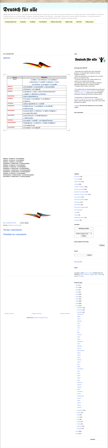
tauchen (79, 384)
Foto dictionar (43, 22)
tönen (78, 371)
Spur (78, 364)
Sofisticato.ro (77, 99)
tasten (78, 389)
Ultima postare (90, 22)
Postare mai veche (65, 313)
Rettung (79, 359)
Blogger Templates (79, 276)
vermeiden (80, 391)
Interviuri (79, 22)
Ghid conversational (79, 199)
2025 (77, 287)
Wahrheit (79, 346)
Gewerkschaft (80, 350)
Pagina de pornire (36, 313)
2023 (77, 292)
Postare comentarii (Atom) (41, 317)
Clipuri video (68, 22)
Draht (78, 373)
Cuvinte (76, 184)
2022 (77, 294)
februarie (79, 426)
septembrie (80, 410)
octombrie (80, 312)
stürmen (79, 407)
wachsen (79, 321)
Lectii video (77, 210)
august (79, 412)
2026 (77, 285)
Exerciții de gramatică (79, 192)
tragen (78, 366)
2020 (77, 299)
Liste (75, 212)
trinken (79, 339)
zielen (78, 400)
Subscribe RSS (78, 261)
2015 (77, 433)
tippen (78, 375)
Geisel (78, 318)
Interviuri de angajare (79, 207)
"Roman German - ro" (80, 92)
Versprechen (80, 314)
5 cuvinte (76, 179)
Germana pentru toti (10, 22)
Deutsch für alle (20, 10)
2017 (77, 305)
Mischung (79, 382)
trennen (79, 348)
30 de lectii (77, 176)
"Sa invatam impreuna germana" (88, 91)
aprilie (79, 421)
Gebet (78, 377)
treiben (79, 353)
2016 (77, 431)
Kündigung (80, 341)
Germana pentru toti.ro (89, 99)
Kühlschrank (80, 396)
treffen (78, 357)
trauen (78, 362)
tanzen (79, 393)
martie (79, 424)
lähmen (79, 405)
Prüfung (76, 215)
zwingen (79, 387)
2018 (77, 303)
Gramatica (23, 22)
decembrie (80, 307)
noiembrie (80, 310)
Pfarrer (79, 355)
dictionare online (84, 228)
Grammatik (77, 204)
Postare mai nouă (9, 313)
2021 (77, 296)
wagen (79, 316)
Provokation (80, 368)
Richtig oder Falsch (79, 217)
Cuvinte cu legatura (79, 186)
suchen (79, 398)
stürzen (79, 403)
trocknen (79, 334)
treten (78, 343)
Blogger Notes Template (96, 274)
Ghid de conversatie (56, 22)
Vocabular (32, 22)
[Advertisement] (54, 38)
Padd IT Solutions (84, 274)
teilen (78, 380)
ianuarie (79, 428)
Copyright (76, 105)
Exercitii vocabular (79, 189)
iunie (78, 417)
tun (78, 330)
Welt (78, 332)
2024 (77, 289)
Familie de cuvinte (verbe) (15, 225)
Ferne (78, 328)
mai (78, 419)
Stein (78, 323)
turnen (78, 325)
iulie (78, 414)
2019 (77, 301)
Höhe (78, 337)
